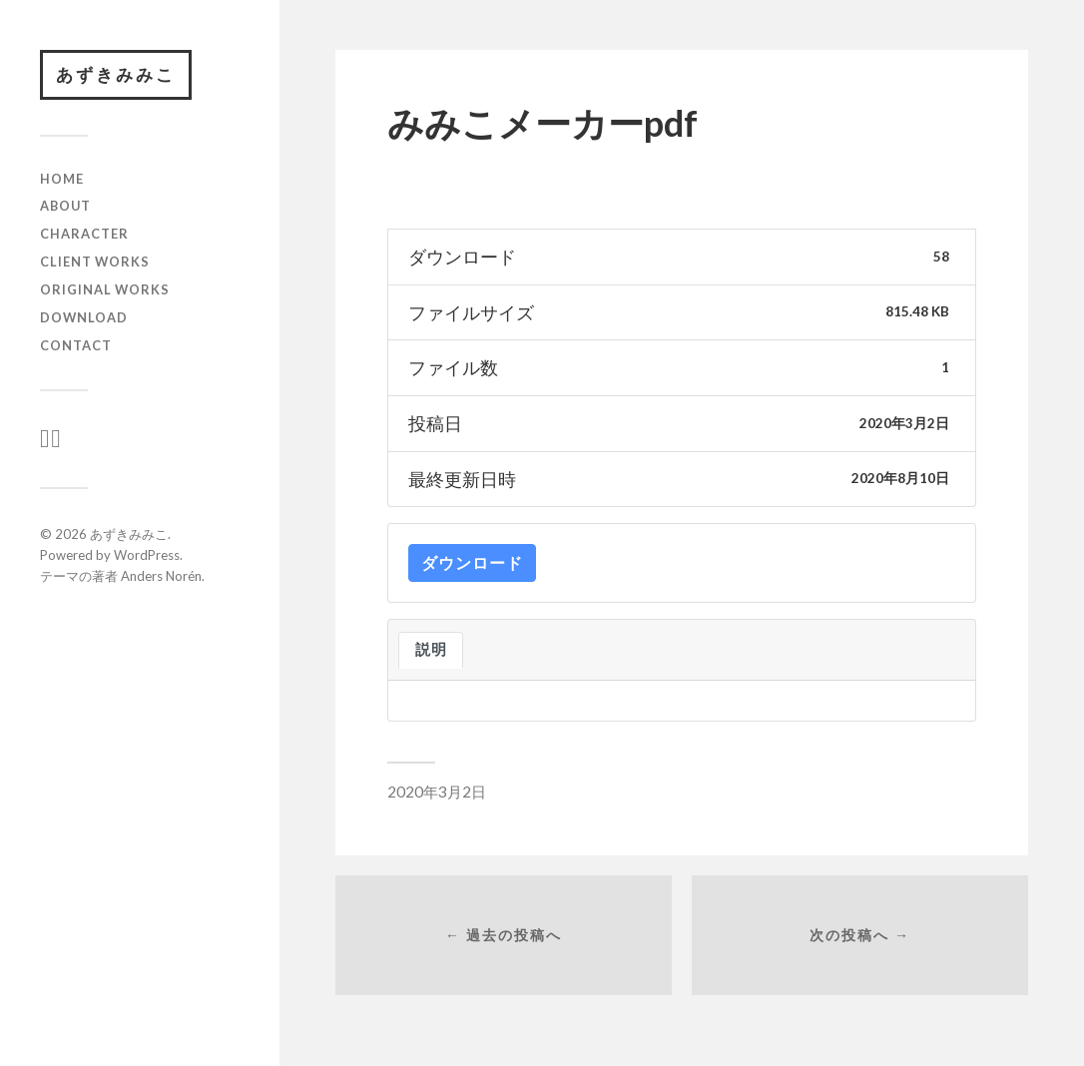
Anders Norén (161, 576)
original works (105, 289)
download (84, 317)
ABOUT (65, 206)
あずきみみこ (116, 74)
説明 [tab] (430, 649)
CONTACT (76, 345)
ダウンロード (472, 562)
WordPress (147, 555)
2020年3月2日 (436, 791)
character (84, 234)
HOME (62, 179)
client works (95, 261)
